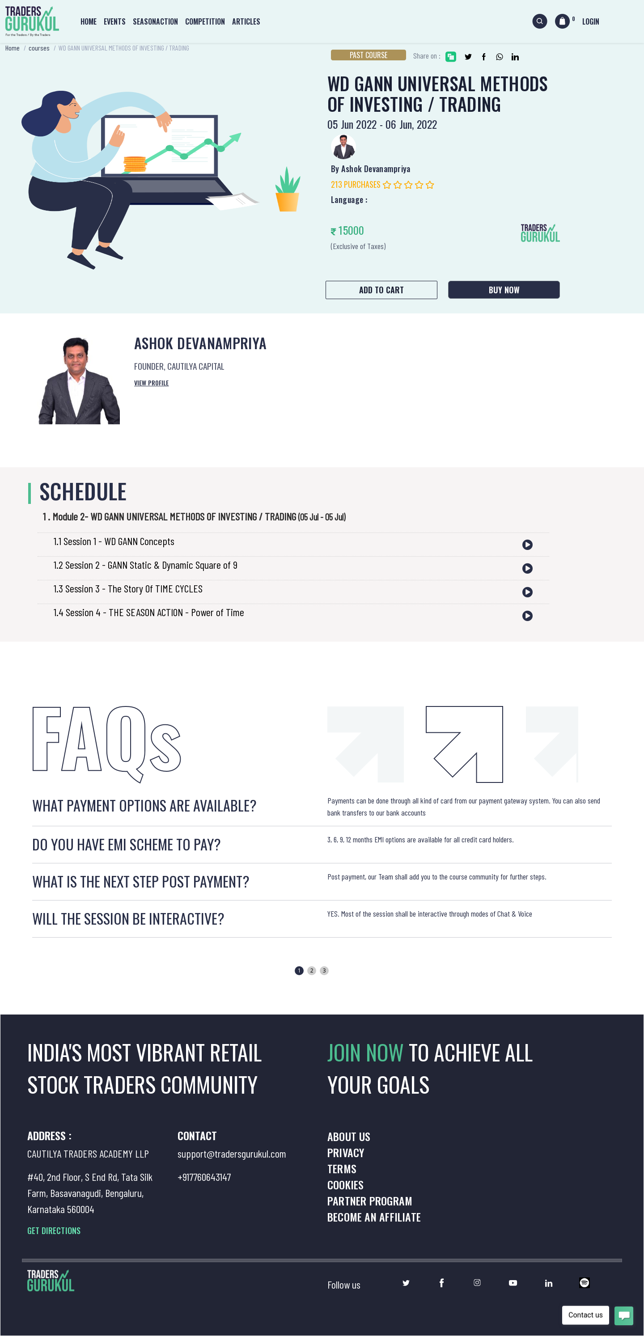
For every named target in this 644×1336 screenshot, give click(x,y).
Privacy (345, 1152)
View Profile (151, 382)
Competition (205, 21)
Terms (341, 1168)
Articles (246, 21)
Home (88, 21)
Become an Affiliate (374, 1217)
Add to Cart (381, 290)
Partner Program (369, 1200)
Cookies (345, 1184)
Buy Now (504, 290)
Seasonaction (155, 21)
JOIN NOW (368, 1052)
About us (349, 1136)
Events (115, 21)
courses (39, 47)
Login (590, 21)
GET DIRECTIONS (53, 1230)
